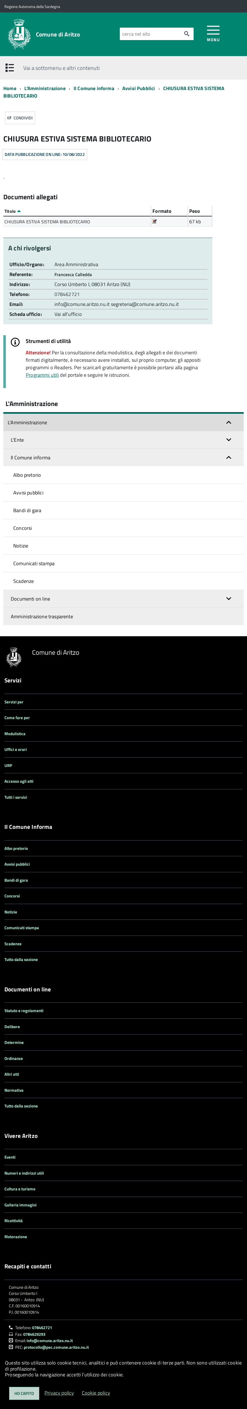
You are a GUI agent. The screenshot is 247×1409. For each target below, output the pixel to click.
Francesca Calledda (73, 274)
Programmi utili (42, 375)
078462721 (67, 294)
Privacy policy (59, 1393)
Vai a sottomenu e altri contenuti (61, 68)
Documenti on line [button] (30, 599)
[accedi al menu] (213, 33)
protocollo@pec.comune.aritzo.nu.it (56, 1347)
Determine (14, 1042)
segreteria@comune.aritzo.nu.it (145, 304)
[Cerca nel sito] (150, 34)
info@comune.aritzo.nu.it (82, 304)
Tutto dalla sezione (21, 959)
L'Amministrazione (45, 88)
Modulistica (14, 733)
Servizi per (14, 702)
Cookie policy (96, 1393)
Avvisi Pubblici (138, 88)
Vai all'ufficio (68, 314)
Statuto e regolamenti (23, 1010)
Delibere (12, 1026)
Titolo (12, 211)
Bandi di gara (27, 510)
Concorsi (22, 528)
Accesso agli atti (18, 781)
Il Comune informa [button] (30, 457)
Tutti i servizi (15, 797)
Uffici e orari (15, 749)
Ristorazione (15, 1236)
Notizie (20, 545)
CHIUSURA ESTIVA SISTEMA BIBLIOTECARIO (47, 221)
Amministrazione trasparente (42, 616)
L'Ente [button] (17, 440)
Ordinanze (13, 1058)
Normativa (14, 1090)
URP (8, 765)
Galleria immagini (20, 1205)
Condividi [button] (20, 118)
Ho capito (24, 1393)
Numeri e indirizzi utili (24, 1173)
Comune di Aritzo (58, 34)
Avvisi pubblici (28, 492)
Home (9, 88)
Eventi (9, 1157)
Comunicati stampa (33, 563)
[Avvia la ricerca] (187, 34)
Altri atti (11, 1074)
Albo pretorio (27, 475)
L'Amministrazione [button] (27, 422)
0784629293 (34, 1334)
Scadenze (23, 581)
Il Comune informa (94, 88)
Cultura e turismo (19, 1189)
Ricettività (13, 1220)
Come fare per (17, 717)
